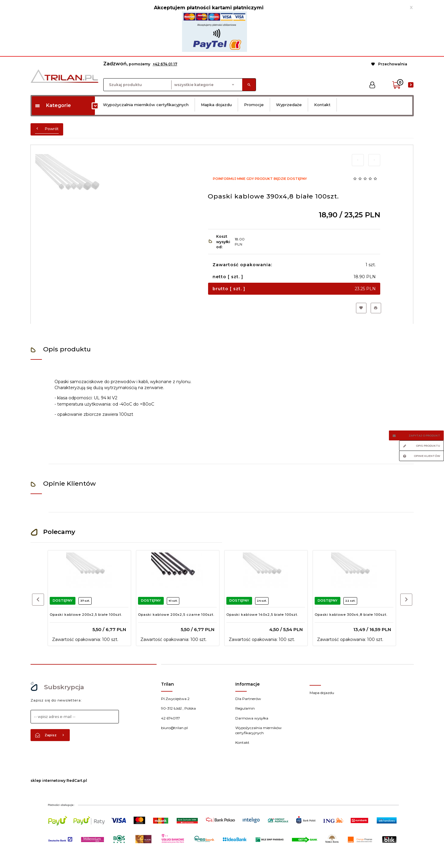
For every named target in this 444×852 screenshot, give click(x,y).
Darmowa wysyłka (251, 718)
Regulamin (245, 708)
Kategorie (53, 105)
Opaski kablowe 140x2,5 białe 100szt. (262, 614)
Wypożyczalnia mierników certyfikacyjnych (146, 104)
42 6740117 (170, 718)
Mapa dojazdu (322, 692)
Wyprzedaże (289, 104)
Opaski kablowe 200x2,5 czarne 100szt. (176, 614)
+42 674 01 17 (165, 64)
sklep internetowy (48, 780)
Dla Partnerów (248, 698)
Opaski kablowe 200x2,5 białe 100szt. (86, 614)
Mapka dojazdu (216, 104)
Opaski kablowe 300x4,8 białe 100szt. (351, 614)
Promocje (254, 104)
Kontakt (322, 104)
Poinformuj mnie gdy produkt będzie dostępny (260, 179)
